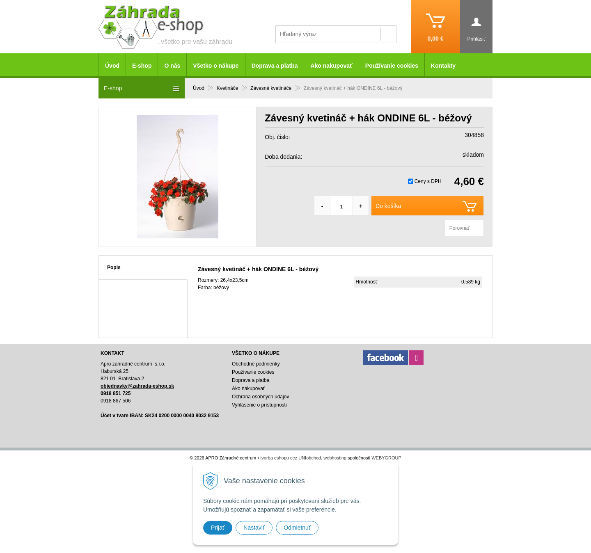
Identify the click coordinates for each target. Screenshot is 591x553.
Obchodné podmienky (256, 364)
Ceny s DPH (428, 181)
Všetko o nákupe (215, 65)
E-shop (141, 65)
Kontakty (443, 65)
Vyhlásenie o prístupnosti (259, 405)
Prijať (217, 527)
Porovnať (459, 228)
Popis (114, 267)
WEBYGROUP (386, 457)
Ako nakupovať (331, 65)
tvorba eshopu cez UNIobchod (290, 457)
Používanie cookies (391, 65)
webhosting (334, 457)
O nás (172, 65)
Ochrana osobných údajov (260, 397)
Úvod (112, 65)
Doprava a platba (275, 65)
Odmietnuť (297, 527)
